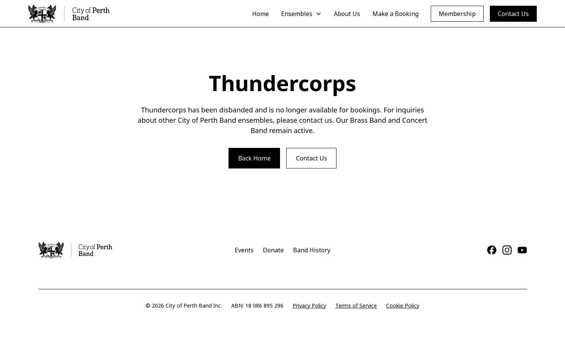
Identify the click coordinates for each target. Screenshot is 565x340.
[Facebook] (491, 250)
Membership (457, 14)
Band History (311, 250)
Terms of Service (356, 305)
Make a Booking (395, 14)
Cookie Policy (402, 305)
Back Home (254, 158)
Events (244, 250)
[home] (68, 14)
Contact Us (513, 14)
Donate (273, 250)
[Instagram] (507, 250)
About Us (347, 14)
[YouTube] (522, 250)
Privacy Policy (309, 305)
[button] (301, 13)
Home (260, 14)
